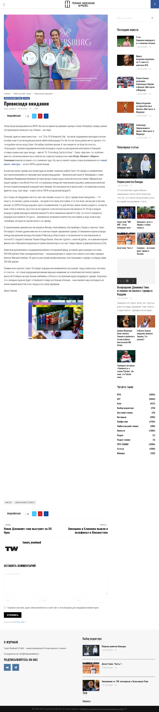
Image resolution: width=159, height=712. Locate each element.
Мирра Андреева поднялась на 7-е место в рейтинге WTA (145, 60)
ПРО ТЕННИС (123, 444)
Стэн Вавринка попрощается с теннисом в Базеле (145, 39)
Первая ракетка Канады (130, 182)
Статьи (26, 98)
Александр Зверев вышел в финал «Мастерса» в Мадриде (145, 129)
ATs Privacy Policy (19, 622)
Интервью (121, 417)
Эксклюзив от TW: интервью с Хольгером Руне (125, 681)
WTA (119, 394)
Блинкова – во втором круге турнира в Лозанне (146, 250)
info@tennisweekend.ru (29, 653)
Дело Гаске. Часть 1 (125, 247)
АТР (118, 398)
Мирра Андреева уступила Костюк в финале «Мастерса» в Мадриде (145, 107)
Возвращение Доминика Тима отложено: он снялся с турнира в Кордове (134, 290)
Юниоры (121, 453)
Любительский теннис (13, 98)
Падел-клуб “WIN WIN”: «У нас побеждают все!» (124, 224)
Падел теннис (123, 439)
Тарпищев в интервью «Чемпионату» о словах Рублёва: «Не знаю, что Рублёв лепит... (126, 371)
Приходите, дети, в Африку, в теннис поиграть (144, 224)
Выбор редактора (125, 407)
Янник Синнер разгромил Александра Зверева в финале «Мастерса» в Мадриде (145, 84)
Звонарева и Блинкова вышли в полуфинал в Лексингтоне (88, 530)
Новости (121, 430)
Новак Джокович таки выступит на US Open (28, 530)
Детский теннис (125, 412)
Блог (119, 403)
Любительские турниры (24, 502)
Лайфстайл (122, 421)
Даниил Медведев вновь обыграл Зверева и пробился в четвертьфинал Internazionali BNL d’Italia (126, 338)
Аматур (8, 502)
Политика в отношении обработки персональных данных (102, 709)
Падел (120, 435)
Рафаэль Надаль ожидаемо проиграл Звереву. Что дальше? (145, 335)
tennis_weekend (10, 108)
